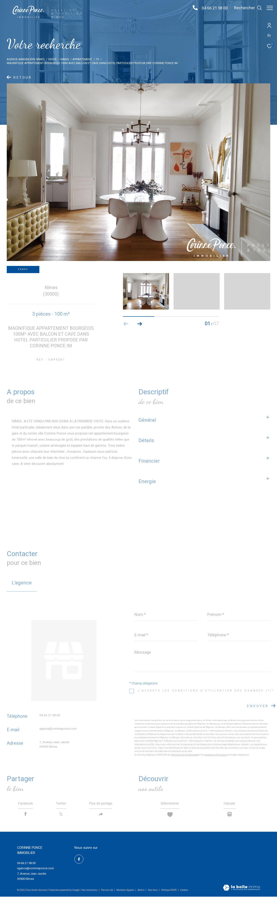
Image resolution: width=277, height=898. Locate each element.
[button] (139, 324)
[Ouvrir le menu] (270, 8)
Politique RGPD (169, 891)
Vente (52, 59)
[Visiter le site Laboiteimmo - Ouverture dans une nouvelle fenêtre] (241, 889)
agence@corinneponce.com (58, 728)
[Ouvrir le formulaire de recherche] (246, 7)
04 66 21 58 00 (212, 8)
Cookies (184, 891)
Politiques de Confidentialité (185, 755)
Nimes (64, 59)
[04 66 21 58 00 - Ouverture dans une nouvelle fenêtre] (192, 8)
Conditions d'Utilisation (216, 755)
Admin (141, 891)
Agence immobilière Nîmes (26, 59)
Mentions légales (125, 891)
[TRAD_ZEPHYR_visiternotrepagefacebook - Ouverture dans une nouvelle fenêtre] (78, 860)
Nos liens (153, 891)
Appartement (82, 59)
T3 (97, 59)
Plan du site (107, 891)
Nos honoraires (90, 891)
